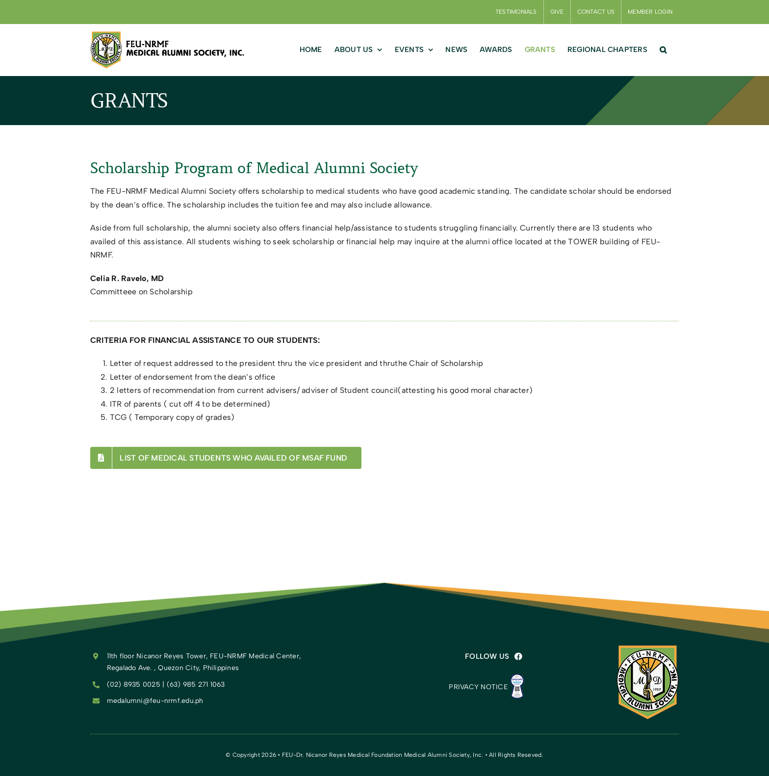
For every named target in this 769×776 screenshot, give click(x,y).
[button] (663, 50)
